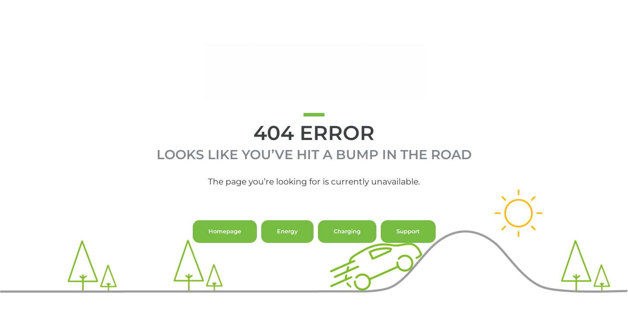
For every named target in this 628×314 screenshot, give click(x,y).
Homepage (224, 247)
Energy (287, 247)
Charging (347, 247)
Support (408, 247)
